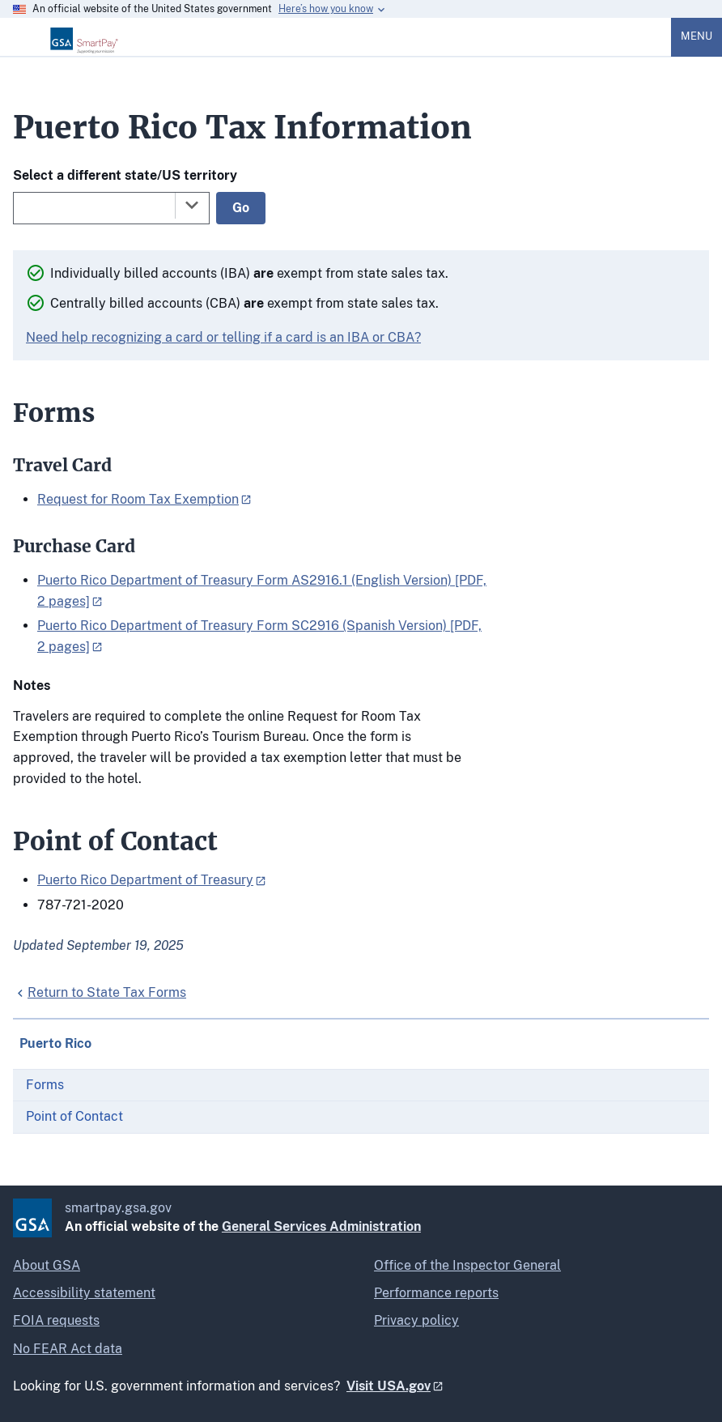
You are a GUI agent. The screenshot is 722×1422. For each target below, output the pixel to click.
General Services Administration (321, 1226)
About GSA (46, 1265)
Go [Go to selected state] (240, 207)
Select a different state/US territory (125, 175)
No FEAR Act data (67, 1348)
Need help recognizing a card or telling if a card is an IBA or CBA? (223, 337)
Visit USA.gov (388, 1386)
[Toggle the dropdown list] (192, 205)
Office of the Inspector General (467, 1265)
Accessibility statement (84, 1293)
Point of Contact (74, 1116)
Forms (45, 1084)
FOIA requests (56, 1320)
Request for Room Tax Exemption (138, 499)
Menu (696, 36)
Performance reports (436, 1293)
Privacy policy (416, 1320)
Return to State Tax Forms (107, 992)
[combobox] (111, 208)
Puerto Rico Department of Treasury (145, 880)
